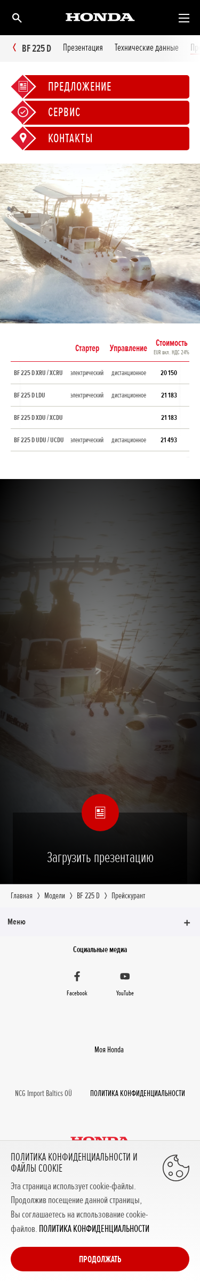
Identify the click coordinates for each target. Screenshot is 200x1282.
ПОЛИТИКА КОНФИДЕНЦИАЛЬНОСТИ (94, 1228)
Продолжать (100, 1259)
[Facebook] (77, 985)
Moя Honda (109, 1049)
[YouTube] (125, 985)
